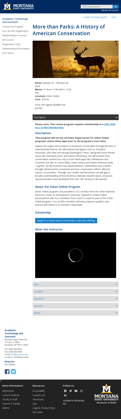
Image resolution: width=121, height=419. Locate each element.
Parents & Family (11, 403)
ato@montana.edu (19, 354)
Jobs (35, 403)
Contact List (39, 395)
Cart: (113, 17)
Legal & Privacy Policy (44, 407)
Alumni (5, 407)
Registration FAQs (11, 44)
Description (40, 117)
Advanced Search (110, 10)
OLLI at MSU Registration (15, 30)
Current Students (11, 395)
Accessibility (39, 390)
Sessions (38, 305)
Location (38, 291)
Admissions (8, 390)
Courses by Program (12, 26)
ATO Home (8, 53)
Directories (38, 399)
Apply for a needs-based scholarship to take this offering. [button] (66, 220)
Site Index (38, 412)
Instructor (39, 298)
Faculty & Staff (9, 399)
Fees (36, 284)
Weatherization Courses (14, 35)
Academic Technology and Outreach (15, 20)
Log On (103, 17)
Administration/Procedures (16, 48)
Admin (37, 312)
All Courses (8, 39)
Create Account (91, 17)
